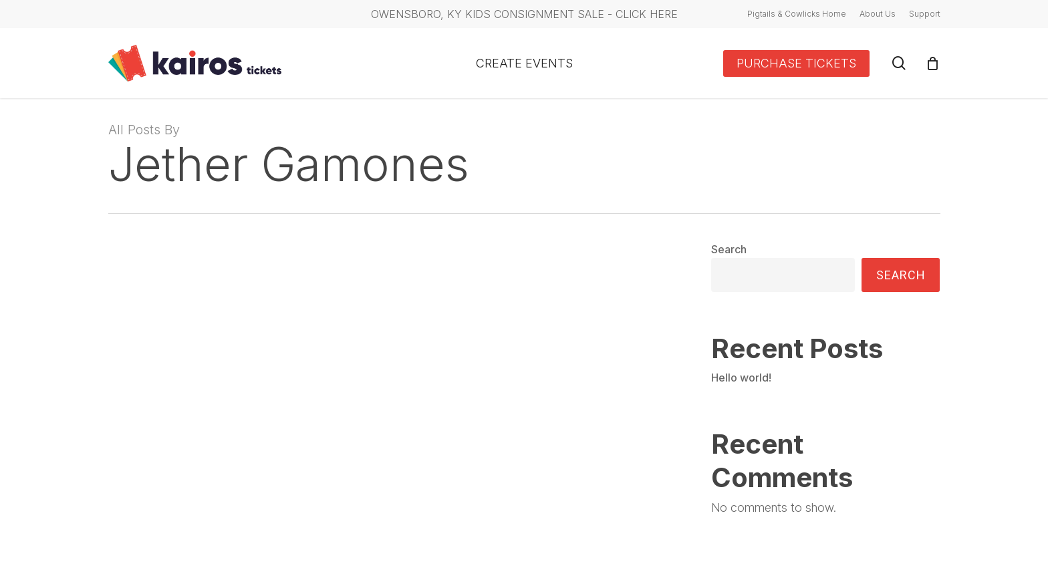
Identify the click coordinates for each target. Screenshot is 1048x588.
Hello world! (741, 377)
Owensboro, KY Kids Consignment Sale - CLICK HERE (524, 14)
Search (729, 249)
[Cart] (933, 63)
